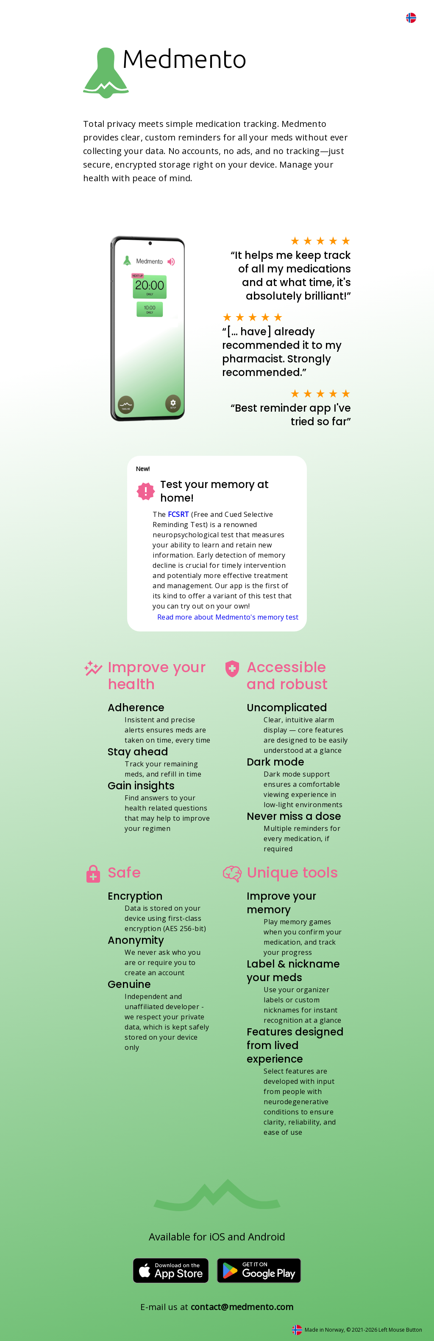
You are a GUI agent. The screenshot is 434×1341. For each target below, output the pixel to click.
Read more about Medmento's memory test (227, 617)
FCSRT (178, 514)
